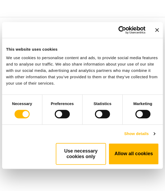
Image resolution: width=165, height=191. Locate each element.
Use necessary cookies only (81, 153)
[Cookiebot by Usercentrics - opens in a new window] (122, 30)
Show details (136, 133)
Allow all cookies (133, 153)
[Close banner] (157, 30)
